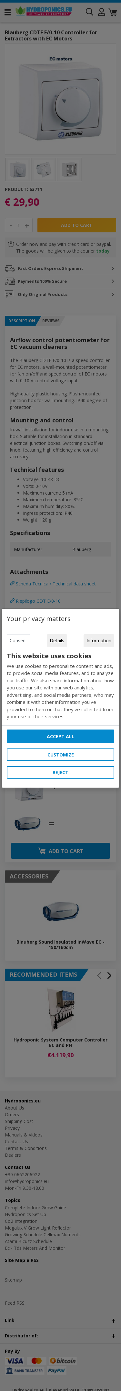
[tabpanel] (61, 686)
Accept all (60, 736)
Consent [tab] (18, 640)
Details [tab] (57, 640)
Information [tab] (98, 640)
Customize (60, 755)
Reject (60, 772)
